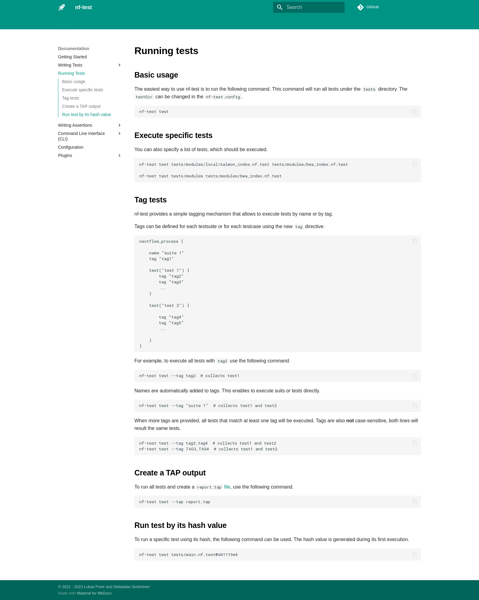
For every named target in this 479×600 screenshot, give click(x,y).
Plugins (148, 22)
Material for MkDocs (94, 593)
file (227, 486)
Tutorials (170, 22)
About (219, 22)
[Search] (309, 7)
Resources (196, 22)
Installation (87, 22)
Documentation (118, 22)
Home (63, 22)
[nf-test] (62, 7)
